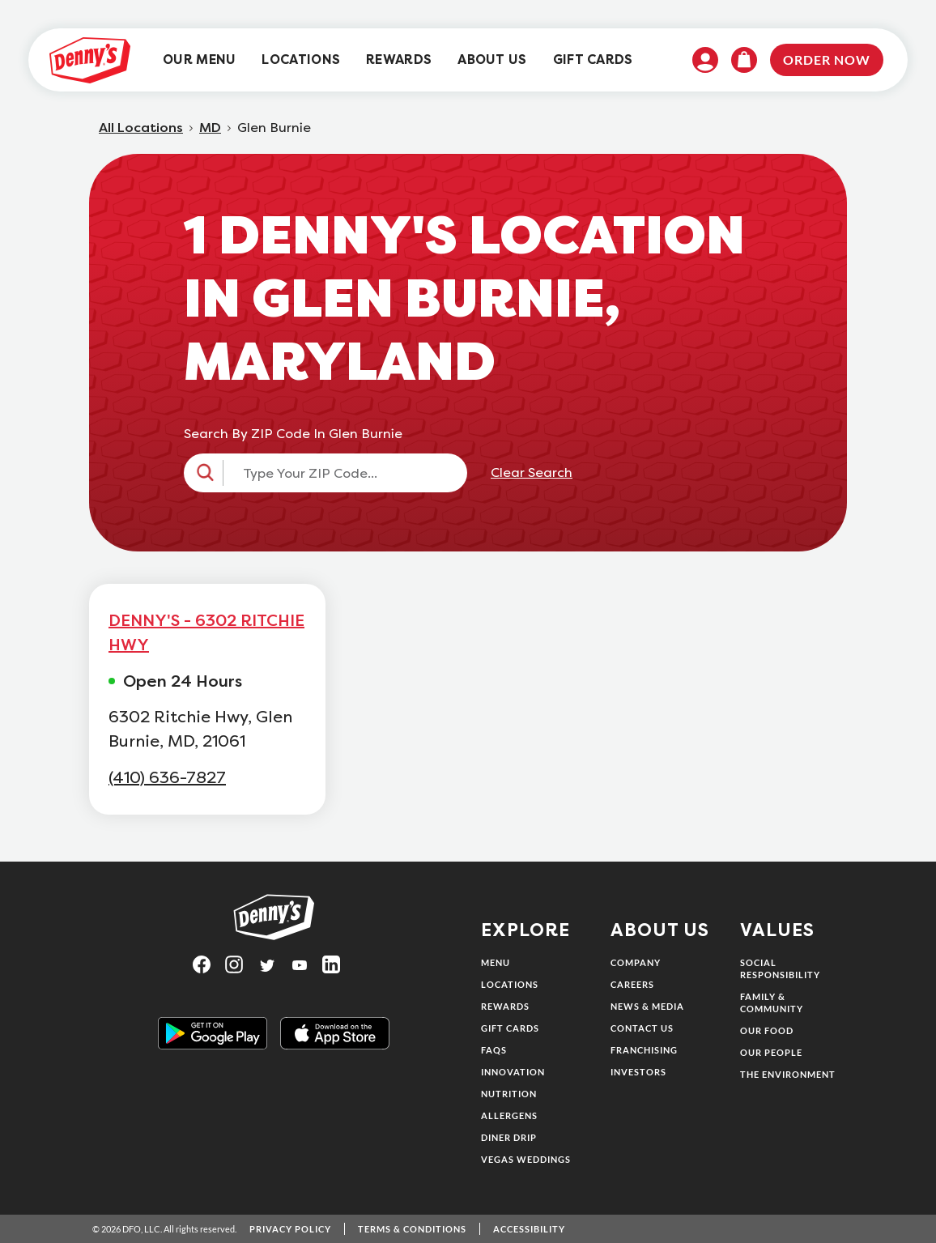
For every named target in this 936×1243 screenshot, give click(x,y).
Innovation (513, 1071)
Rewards (505, 1006)
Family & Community (771, 1002)
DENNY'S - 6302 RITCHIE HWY (206, 632)
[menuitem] (199, 60)
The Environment (788, 1074)
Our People (771, 1052)
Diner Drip (509, 1137)
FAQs (494, 1050)
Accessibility (529, 1229)
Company (636, 962)
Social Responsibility (780, 968)
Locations (509, 984)
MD (210, 128)
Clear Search (531, 473)
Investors (638, 1071)
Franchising (644, 1050)
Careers (632, 984)
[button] (325, 472)
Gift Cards (510, 1028)
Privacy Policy (290, 1229)
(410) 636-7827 (167, 778)
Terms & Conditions (412, 1229)
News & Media (647, 1006)
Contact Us (642, 1028)
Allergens (509, 1115)
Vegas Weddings (526, 1159)
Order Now (826, 59)
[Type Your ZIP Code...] (340, 473)
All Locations (141, 128)
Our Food (766, 1030)
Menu (495, 962)
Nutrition (509, 1093)
